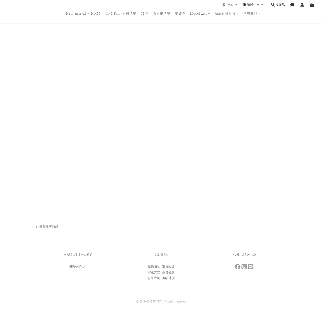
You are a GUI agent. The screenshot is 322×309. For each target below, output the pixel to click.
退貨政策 (168, 266)
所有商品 (252, 13)
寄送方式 (154, 272)
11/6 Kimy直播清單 (120, 13)
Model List (200, 13)
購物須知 (154, 266)
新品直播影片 (227, 13)
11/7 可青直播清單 (156, 13)
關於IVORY (78, 266)
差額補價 (168, 278)
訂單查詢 (154, 278)
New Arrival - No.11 (83, 13)
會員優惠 (168, 272)
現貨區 (180, 13)
